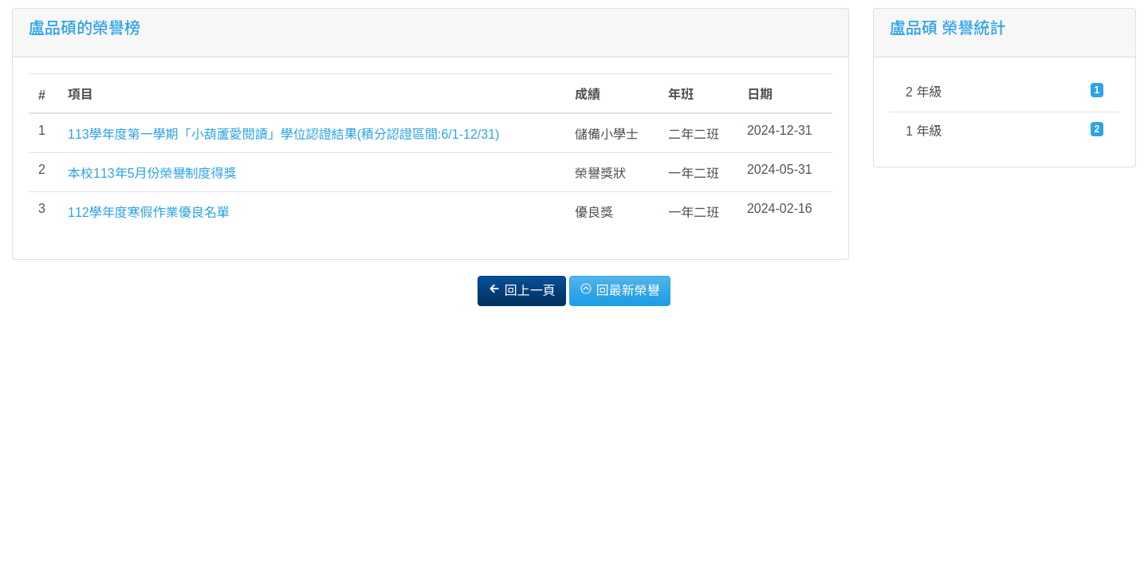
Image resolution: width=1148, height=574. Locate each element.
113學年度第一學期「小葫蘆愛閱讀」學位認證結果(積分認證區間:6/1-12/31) (283, 134)
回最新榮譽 (619, 289)
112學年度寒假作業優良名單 (149, 212)
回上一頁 (521, 289)
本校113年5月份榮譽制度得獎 (152, 173)
